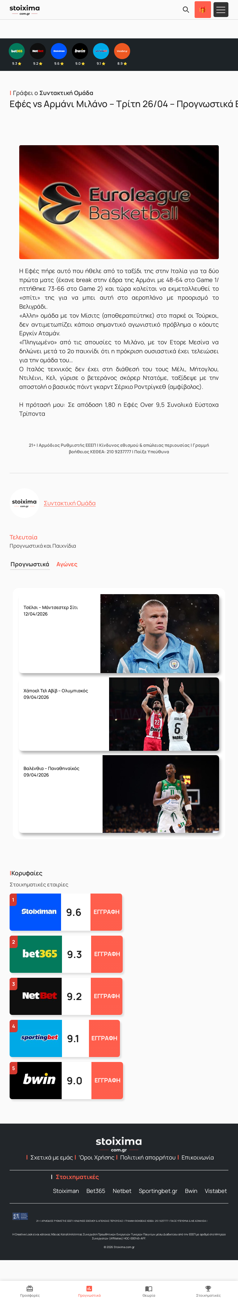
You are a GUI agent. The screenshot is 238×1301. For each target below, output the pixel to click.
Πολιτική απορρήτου (148, 1156)
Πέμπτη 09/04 (64, 689)
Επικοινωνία (198, 1156)
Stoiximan (66, 1190)
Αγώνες (65, 564)
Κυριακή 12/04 (60, 605)
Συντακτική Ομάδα (70, 503)
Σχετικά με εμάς (51, 1156)
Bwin (191, 1190)
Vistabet (216, 1190)
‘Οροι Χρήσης (96, 1156)
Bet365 (95, 1190)
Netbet (122, 1190)
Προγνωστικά (29, 564)
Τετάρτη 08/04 (61, 766)
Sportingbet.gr (158, 1190)
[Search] (186, 9)
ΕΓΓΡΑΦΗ (107, 911)
